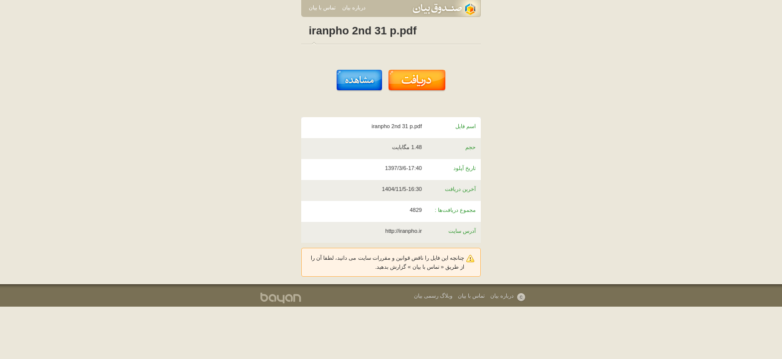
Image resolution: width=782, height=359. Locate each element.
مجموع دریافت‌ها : (455, 210)
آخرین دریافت (460, 189)
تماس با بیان (322, 7)
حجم (470, 147)
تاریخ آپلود (464, 168)
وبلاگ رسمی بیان (433, 296)
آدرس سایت (462, 231)
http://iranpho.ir (404, 231)
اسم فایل (465, 126)
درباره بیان (354, 7)
